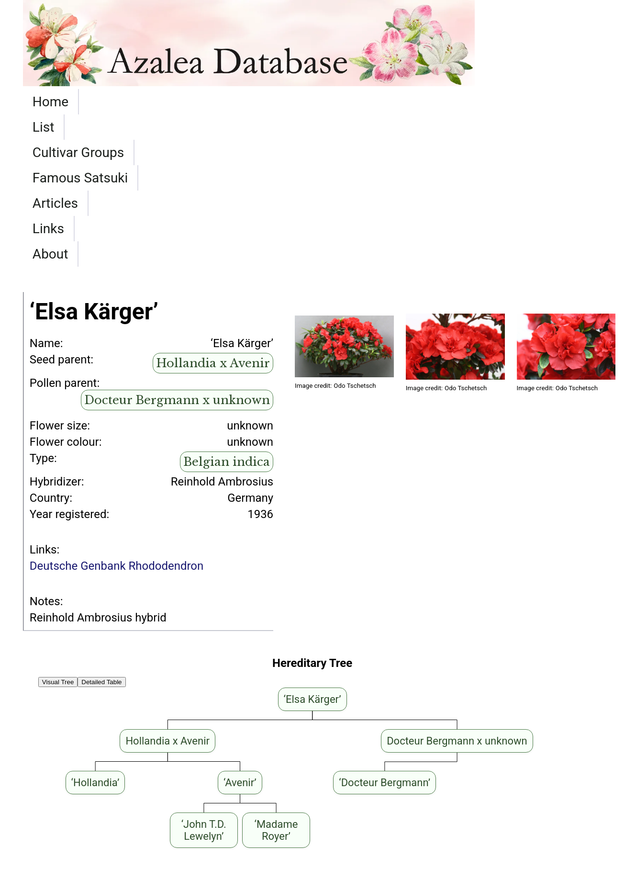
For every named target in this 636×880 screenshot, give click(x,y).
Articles (380, 102)
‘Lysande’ (46, 816)
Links (439, 102)
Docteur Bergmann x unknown (177, 248)
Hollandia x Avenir (213, 211)
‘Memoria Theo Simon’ (80, 802)
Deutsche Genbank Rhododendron (116, 413)
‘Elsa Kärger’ (207, 802)
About (493, 102)
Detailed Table (101, 529)
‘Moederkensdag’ (151, 816)
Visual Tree (58, 529)
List (100, 102)
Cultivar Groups (176, 102)
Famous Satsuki (290, 102)
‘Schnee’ (270, 802)
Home (50, 102)
